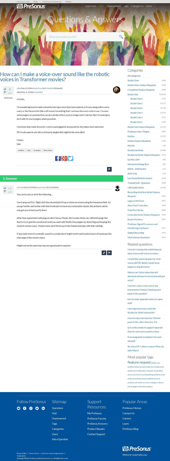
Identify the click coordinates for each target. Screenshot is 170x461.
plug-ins (150, 386)
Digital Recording (136, 232)
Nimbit (68, 1)
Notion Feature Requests (139, 140)
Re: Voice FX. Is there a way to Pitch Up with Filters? (146, 348)
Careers (126, 418)
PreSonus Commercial (51, 1)
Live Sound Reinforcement (140, 178)
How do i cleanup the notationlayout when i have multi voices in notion (144, 251)
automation (142, 386)
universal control (134, 375)
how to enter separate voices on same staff (145, 301)
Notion (131, 136)
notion (130, 386)
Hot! (101, 6)
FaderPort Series (135, 210)
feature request (139, 362)
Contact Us (128, 413)
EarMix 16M (134, 159)
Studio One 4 (136, 108)
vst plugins (37, 150)
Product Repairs (96, 428)
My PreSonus (94, 413)
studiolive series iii (153, 379)
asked (19, 88)
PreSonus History (131, 408)
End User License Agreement (52, 453)
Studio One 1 (136, 121)
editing (150, 375)
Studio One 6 (136, 98)
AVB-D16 (132, 173)
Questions (90, 6)
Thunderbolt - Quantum (139, 182)
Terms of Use (34, 453)
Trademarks (21, 456)
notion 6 (160, 382)
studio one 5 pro (143, 382)
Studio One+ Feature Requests (142, 85)
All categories (134, 75)
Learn (125, 423)
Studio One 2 (136, 117)
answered (20, 187)
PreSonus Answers (97, 423)
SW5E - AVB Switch (137, 168)
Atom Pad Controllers (138, 205)
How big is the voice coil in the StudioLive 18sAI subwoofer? (142, 310)
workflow (21, 150)
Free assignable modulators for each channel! (145, 339)
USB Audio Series (136, 187)
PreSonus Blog (130, 428)
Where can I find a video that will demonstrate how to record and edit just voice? (146, 276)
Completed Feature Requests (141, 89)
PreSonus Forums (96, 418)
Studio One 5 (136, 103)
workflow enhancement (136, 367)
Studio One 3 (38, 88)
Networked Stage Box (138, 164)
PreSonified (49, 88)
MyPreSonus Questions (139, 237)
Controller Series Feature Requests (144, 214)
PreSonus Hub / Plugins (138, 131)
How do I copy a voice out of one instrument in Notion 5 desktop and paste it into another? (144, 289)
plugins (135, 386)
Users (149, 6)
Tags (125, 6)
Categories (137, 6)
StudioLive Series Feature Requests (144, 154)
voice (28, 150)
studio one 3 (159, 367)
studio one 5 (132, 371)
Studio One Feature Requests (141, 126)
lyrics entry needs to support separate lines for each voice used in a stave (145, 329)
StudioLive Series (135, 150)
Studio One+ (133, 80)
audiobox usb (132, 382)
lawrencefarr (41, 187)
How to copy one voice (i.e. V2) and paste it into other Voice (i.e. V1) (144, 320)
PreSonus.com (23, 1)
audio (163, 375)
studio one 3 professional (137, 379)
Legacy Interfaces (136, 200)
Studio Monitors (135, 219)
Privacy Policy (22, 453)
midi (138, 371)
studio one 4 (149, 367)
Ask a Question (60, 439)
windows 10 (151, 371)
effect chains (48, 150)
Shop (35, 1)
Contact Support (96, 434)
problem (143, 371)
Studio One (133, 94)
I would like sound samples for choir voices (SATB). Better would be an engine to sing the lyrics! (144, 262)
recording (143, 375)
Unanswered (114, 6)
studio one (155, 363)
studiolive (156, 375)
